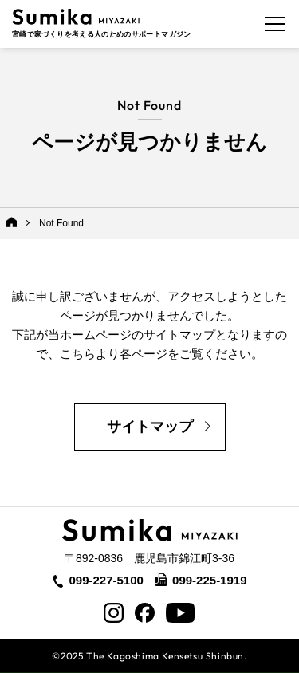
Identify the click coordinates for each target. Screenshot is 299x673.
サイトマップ (150, 427)
